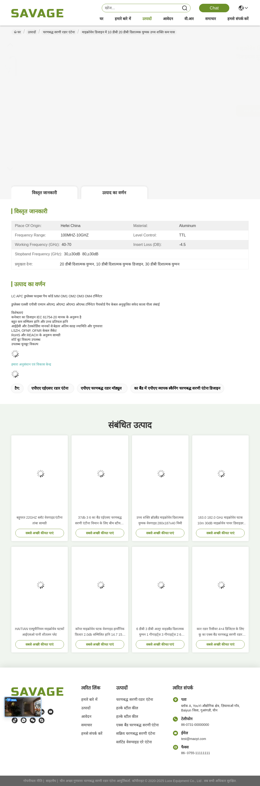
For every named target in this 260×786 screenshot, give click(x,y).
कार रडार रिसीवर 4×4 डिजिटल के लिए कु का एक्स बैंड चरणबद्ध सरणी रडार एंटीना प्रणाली (220, 632)
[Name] (185, 8)
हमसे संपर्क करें (238, 19)
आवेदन (168, 19)
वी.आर (189, 19)
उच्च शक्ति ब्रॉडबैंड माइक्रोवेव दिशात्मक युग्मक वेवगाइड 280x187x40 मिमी (160, 520)
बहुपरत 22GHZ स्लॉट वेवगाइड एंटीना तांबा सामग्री (40, 520)
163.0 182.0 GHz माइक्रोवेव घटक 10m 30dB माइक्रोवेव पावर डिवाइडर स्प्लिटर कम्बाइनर (220, 521)
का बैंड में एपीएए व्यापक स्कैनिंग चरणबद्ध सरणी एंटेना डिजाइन (177, 388)
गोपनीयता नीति (32, 781)
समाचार (210, 19)
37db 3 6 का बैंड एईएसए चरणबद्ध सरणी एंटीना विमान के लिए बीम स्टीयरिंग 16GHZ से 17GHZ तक (99, 521)
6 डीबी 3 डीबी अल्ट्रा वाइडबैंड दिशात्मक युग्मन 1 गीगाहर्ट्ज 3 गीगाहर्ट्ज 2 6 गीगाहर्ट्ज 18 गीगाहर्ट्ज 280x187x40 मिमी (160, 632)
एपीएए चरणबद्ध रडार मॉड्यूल (101, 388)
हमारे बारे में (123, 19)
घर (101, 19)
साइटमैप (51, 781)
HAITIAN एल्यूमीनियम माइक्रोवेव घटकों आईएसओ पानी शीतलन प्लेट (39, 631)
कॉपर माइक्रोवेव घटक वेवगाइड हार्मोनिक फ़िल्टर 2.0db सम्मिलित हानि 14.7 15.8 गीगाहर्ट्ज (100, 632)
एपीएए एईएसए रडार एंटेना (49, 388)
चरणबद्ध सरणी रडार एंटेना (59, 32)
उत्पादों (147, 19)
